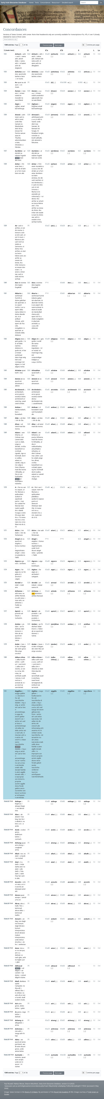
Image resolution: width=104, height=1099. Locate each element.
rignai (39, 467)
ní (40, 61)
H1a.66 (47, 903)
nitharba (35, 451)
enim (19, 649)
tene (20, 593)
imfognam (21, 795)
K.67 (79, 418)
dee (24, 418)
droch (17, 933)
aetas (17, 1051)
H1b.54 (62, 91)
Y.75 (5, 582)
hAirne (40, 203)
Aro (22, 276)
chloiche (34, 669)
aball (53, 981)
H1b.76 (62, 591)
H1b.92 (62, 948)
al (20, 479)
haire (35, 175)
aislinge (54, 801)
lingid (17, 804)
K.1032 (80, 82)
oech (18, 56)
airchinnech (19, 399)
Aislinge (18, 801)
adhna (86, 1040)
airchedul (35, 574)
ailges (86, 339)
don (23, 267)
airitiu (17, 721)
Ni (19, 128)
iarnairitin (35, 737)
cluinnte (18, 1057)
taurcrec (35, 772)
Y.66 (5, 407)
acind (23, 889)
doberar (18, 335)
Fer (16, 492)
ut (42, 180)
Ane (16, 283)
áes (16, 160)
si (15, 305)
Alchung (18, 843)
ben (23, 644)
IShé (33, 671)
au (23, 82)
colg (21, 463)
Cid (40, 719)
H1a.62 (47, 853)
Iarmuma (18, 246)
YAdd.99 (6, 1039)
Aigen (17, 104)
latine (23, 396)
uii (40, 350)
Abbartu (18, 293)
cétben (19, 993)
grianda (20, 555)
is (23, 117)
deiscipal (18, 889)
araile (40, 310)
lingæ (23, 806)
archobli (34, 323)
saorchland (19, 100)
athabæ (54, 370)
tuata (21, 79)
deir (34, 646)
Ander (17, 644)
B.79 (28, 644)
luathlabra (18, 481)
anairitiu (35, 730)
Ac (16, 1012)
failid (17, 557)
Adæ (16, 418)
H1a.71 (47, 1003)
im (20, 95)
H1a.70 (47, 981)
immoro (18, 233)
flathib (34, 747)
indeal (34, 585)
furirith (17, 298)
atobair (38, 307)
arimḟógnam (36, 774)
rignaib (17, 453)
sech (20, 117)
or (15, 950)
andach (54, 919)
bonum (20, 923)
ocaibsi (38, 472)
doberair (35, 328)
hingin (23, 646)
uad (19, 707)
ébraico (22, 926)
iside (16, 276)
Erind (23, 272)
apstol (70, 611)
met (23, 995)
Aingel (17, 539)
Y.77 (5, 611)
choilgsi (34, 479)
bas (21, 373)
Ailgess (17, 339)
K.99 (79, 1039)
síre (18, 235)
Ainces (17, 895)
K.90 (79, 903)
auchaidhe (72, 1055)
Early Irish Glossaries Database (13, 2)
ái (19, 572)
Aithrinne (18, 1029)
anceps (17, 897)
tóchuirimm (36, 620)
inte (16, 811)
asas (16, 135)
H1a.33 (47, 104)
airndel (70, 583)
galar (22, 1008)
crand (17, 607)
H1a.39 (47, 370)
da (24, 533)
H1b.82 (62, 801)
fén (36, 487)
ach (52, 1003)
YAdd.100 (7, 1055)
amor (53, 948)
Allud (17, 854)
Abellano (23, 981)
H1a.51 (47, 582)
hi (32, 442)
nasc (24, 91)
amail (23, 106)
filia (16, 651)
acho (20, 1003)
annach (70, 919)
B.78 (28, 611)
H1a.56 (47, 657)
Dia (22, 420)
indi (16, 360)
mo (16, 465)
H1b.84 (62, 830)
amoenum (18, 383)
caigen (17, 579)
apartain (21, 303)
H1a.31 (47, 82)
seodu (39, 733)
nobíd (34, 95)
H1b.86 (62, 853)
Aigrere (18, 561)
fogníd (39, 155)
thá (33, 508)
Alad (16, 862)
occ (41, 465)
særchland (37, 100)
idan (16, 626)
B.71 (28, 487)
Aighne (34, 570)
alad (16, 856)
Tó (20, 517)
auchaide (54, 1055)
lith (23, 671)
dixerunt (35, 503)
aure (16, 85)
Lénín (37, 456)
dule (18, 142)
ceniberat (35, 770)
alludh (86, 854)
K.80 (79, 657)
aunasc (70, 91)
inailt (17, 906)
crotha (23, 446)
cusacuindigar (37, 357)
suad (41, 676)
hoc (33, 460)
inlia (36, 671)
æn (39, 432)
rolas (17, 673)
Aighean (35, 104)
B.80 (28, 624)
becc (16, 824)
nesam (17, 260)
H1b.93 (62, 966)
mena (23, 517)
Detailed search (67, 2)
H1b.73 (62, 561)
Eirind (17, 263)
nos (21, 854)
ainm (33, 63)
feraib (21, 786)
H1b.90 (62, 903)
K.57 (79, 151)
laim (24, 169)
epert (20, 305)
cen (18, 808)
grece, (17, 832)
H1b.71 (62, 530)
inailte (17, 915)
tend (16, 117)
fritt (39, 164)
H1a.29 (47, 54)
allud (53, 854)
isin (16, 303)
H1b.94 (62, 981)
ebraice (22, 933)
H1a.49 (47, 561)
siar (33, 217)
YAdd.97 (6, 1020)
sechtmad (18, 296)
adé (42, 530)
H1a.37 (47, 225)
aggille (22, 772)
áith (41, 54)
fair (19, 876)
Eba (16, 988)
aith (24, 54)
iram (34, 215)
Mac (20, 122)
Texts (37, 2)
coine (24, 513)
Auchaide (18, 1055)
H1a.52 (47, 591)
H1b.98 (62, 1029)
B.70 (28, 432)
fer (22, 570)
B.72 (28, 530)
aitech (21, 59)
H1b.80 (62, 657)
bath (16, 373)
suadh (24, 676)
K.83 (79, 814)
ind (20, 276)
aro (25, 256)
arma (17, 850)
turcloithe (18, 791)
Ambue (17, 407)
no (22, 124)
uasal (24, 401)
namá (34, 307)
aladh (86, 862)
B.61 (28, 282)
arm (16, 845)
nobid (17, 95)
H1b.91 (62, 919)
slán (18, 878)
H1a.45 (47, 432)
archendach (19, 392)
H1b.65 (62, 389)
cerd (19, 160)
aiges (17, 572)
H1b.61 (62, 293)
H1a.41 (47, 389)
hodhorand (36, 696)
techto (17, 307)
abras (17, 910)
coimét (17, 973)
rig (33, 469)
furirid (41, 296)
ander (70, 644)
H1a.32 (47, 91)
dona (17, 786)
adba (18, 659)
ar (24, 151)
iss (16, 960)
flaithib (23, 770)
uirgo (20, 651)
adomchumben (20, 140)
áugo (41, 691)
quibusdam (19, 494)
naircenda (35, 719)
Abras (17, 903)
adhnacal (71, 966)
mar (22, 501)
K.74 (79, 569)
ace (17, 887)
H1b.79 (62, 644)
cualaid (19, 503)
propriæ (18, 781)
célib (33, 751)
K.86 (79, 853)
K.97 (79, 843)
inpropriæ (20, 777)
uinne (17, 662)
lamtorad (18, 908)
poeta (34, 437)
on (17, 79)
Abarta (34, 293)
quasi (19, 82)
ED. (33, 593)
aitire (70, 530)
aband (17, 817)
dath (16, 864)
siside (17, 244)
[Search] (89, 2)
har (25, 350)
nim (33, 140)
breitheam (35, 566)
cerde (40, 158)
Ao (16, 82)
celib (21, 767)
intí (33, 355)
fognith (23, 155)
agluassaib (35, 98)
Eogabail (18, 287)
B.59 (28, 151)
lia (20, 671)
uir (16, 664)
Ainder (34, 644)
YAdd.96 (6, 1012)
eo (24, 379)
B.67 (28, 407)
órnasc (38, 93)
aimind (86, 379)
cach (33, 180)
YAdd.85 (6, 843)
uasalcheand (37, 403)
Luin (16, 442)
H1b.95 (62, 1003)
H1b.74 (62, 569)
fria (23, 323)
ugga (18, 714)
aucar (17, 1064)
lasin (21, 158)
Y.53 (5, 82)
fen (19, 487)
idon (16, 633)
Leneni (17, 439)
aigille (34, 749)
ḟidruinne (35, 142)
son (16, 779)
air (69, 226)
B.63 (28, 339)
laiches (17, 76)
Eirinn (36, 210)
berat (17, 793)
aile (23, 173)
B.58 (28, 114)
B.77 (28, 591)
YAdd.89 (6, 895)
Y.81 (5, 691)
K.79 (79, 644)
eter (16, 169)
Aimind (34, 379)
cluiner (17, 1066)
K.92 (79, 948)
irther (34, 213)
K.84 (79, 830)
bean (40, 644)
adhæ (86, 418)
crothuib (18, 451)
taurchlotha (36, 700)
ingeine (37, 285)
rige (22, 453)
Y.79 (5, 644)
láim (34, 171)
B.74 (28, 561)
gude (17, 350)
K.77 (79, 611)
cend (16, 401)
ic (18, 953)
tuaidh (21, 508)
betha (39, 222)
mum (21, 237)
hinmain (34, 128)
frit (23, 164)
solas (33, 553)
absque (17, 806)
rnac (22, 437)
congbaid (18, 847)
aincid (24, 897)
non (20, 921)
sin (16, 316)
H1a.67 (47, 919)
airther (34, 201)
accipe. (21, 1059)
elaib (22, 442)
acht (16, 66)
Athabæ (18, 370)
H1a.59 (47, 814)
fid (21, 131)
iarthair (34, 222)
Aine (33, 283)
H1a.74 (47, 1029)
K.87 (79, 862)
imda (22, 864)
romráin (34, 135)
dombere (39, 173)
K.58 (79, 164)
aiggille (54, 691)
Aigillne (34, 691)
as (38, 208)
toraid (18, 997)
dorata (20, 696)
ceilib (33, 744)
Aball (17, 981)
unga (17, 444)
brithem (23, 563)
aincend (37, 140)
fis (17, 900)
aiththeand (36, 117)
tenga (17, 1033)
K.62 (79, 339)
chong (20, 845)
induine (34, 298)
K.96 (79, 1012)
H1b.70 (62, 487)
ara (34, 305)
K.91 (79, 919)
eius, (16, 74)
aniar (33, 173)
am (20, 950)
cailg (19, 465)
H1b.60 (62, 282)
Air (39, 178)
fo (23, 626)
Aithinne (35, 591)
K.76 (79, 591)
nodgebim (39, 319)
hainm (23, 63)
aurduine (71, 151)
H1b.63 (62, 370)
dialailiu (17, 749)
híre (41, 185)
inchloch (34, 685)
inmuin (17, 131)
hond (37, 680)
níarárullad (38, 312)
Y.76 (5, 591)
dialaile (17, 703)
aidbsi (19, 458)
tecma (17, 429)
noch (20, 242)
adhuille (39, 138)
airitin (23, 705)
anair (17, 166)
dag (16, 921)
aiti (16, 891)
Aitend (17, 115)
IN (16, 515)
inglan (19, 960)
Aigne (17, 570)
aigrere (54, 561)
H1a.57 (47, 691)
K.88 (79, 882)
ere (20, 173)
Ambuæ (35, 407)
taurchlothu (36, 735)
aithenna (18, 603)
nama (24, 56)
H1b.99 (62, 1039)
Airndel (18, 583)
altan (53, 424)
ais (22, 1040)
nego (24, 1012)
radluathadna (36, 446)
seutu (22, 788)
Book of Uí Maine (31, 1092)
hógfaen (35, 106)
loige (37, 353)
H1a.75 (47, 1039)
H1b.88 (62, 882)
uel (42, 649)
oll (19, 995)
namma (17, 346)
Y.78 (5, 624)
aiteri (53, 530)
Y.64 (5, 379)
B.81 (28, 657)
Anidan (17, 624)
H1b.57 (62, 151)
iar (20, 673)
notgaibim (18, 328)
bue (16, 412)
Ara (38, 199)
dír (34, 420)
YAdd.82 (6, 801)
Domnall (18, 456)
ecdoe (23, 830)
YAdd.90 (6, 903)
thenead (40, 596)
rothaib (34, 467)
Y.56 (5, 114)
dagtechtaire (19, 550)
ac (36, 476)
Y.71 (5, 530)
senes (24, 1042)
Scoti (37, 548)
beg (16, 819)
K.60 (79, 282)
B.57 (28, 104)
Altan (17, 424)
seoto (17, 742)
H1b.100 (63, 1055)
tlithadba (36, 442)
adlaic (19, 728)
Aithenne (18, 591)
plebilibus (35, 496)
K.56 (79, 114)
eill (19, 988)
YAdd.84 (6, 830)
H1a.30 (47, 72)
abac (69, 814)
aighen (86, 104)
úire (37, 666)
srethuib (18, 676)
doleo (22, 1006)
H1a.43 (47, 418)
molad (18, 353)
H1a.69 (47, 966)
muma (19, 230)
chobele (18, 333)
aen (23, 432)
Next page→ (59, 45)
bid (16, 108)
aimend (54, 379)
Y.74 (5, 569)
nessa (41, 208)
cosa (19, 360)
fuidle (17, 605)
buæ (41, 410)
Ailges (34, 339)
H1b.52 (62, 72)
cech (19, 226)
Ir (18, 237)
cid (16, 728)
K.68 (79, 424)
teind (17, 426)
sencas (18, 678)
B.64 (28, 370)
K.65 (79, 389)
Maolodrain (19, 126)
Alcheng (18, 1020)
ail (18, 343)
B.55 (28, 72)
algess (17, 364)
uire (22, 666)
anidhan (87, 624)
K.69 (79, 432)
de (19, 283)
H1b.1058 (63, 82)
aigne (70, 570)
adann (17, 460)
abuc (53, 814)
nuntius (22, 546)
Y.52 (5, 72)
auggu (17, 693)
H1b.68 (62, 424)
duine (17, 300)
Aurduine (35, 151)
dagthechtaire (37, 546)
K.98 (79, 1029)
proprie (39, 756)
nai (23, 973)
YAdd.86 (6, 853)
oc (19, 442)
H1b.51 (62, 54)
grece (38, 394)
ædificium (18, 834)
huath (23, 659)
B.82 (28, 691)
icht (24, 882)
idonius (17, 638)
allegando (18, 1023)
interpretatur (20, 930)
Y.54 (5, 91)
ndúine (34, 155)
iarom (17, 716)
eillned (17, 990)
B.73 (28, 539)
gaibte (17, 788)
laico (23, 76)
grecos (21, 394)
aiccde (86, 830)
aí (36, 572)
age (22, 561)
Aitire (17, 530)
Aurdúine (18, 151)
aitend (70, 115)
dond (17, 719)
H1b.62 (62, 339)
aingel (17, 553)
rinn (16, 1031)
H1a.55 (47, 644)
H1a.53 (47, 611)
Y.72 (5, 539)
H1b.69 (62, 432)
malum (17, 935)
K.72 (79, 539)
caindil (17, 463)
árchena (34, 178)
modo (23, 1000)
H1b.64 (62, 379)
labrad (21, 808)
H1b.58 (62, 164)
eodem (17, 1000)
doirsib (17, 153)
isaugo (34, 710)
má (16, 520)
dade (17, 533)
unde (17, 122)
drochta (18, 942)
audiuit (17, 496)
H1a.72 (47, 1012)
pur (23, 950)
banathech (19, 449)
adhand (87, 432)
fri (39, 316)
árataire (34, 513)
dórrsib (34, 153)
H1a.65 (47, 895)
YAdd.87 (6, 862)
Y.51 (5, 54)
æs (36, 158)
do (20, 66)
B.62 (28, 293)
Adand (34, 432)
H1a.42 (47, 407)
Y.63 (5, 370)
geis (16, 341)
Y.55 (5, 104)
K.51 (79, 54)
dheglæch (35, 66)
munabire (39, 166)
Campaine (18, 986)
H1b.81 (62, 691)
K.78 (79, 624)
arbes (40, 716)
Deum (17, 616)
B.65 (28, 379)
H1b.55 (62, 104)
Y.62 (5, 339)
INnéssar (35, 506)
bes (24, 707)
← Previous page (46, 45)
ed (24, 678)
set (16, 707)
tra (16, 763)
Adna (17, 1040)
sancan (22, 133)
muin (23, 171)
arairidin (38, 705)
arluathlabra (36, 449)
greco (24, 649)
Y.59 (5, 225)
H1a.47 (47, 530)
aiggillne (71, 691)
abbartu (87, 293)
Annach (18, 919)
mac (41, 98)
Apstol (17, 611)
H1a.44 (47, 424)
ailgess (17, 367)
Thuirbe (18, 138)
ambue (53, 407)
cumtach (18, 839)
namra (34, 587)
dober (22, 312)
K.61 (79, 293)
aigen (70, 104)
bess (18, 723)
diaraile (22, 314)
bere (20, 166)
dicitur (34, 199)
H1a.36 (47, 164)
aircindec (54, 390)
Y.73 (5, 561)
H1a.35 (47, 151)
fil (38, 131)
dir (17, 420)
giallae (22, 716)
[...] (52, 56)
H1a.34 (47, 114)
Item (17, 467)
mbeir (24, 740)
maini (37, 515)
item (38, 490)
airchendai (20, 765)
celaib (36, 458)
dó (42, 169)
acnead (17, 683)
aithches (71, 72)
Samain (17, 124)
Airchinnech (19, 390)
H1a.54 (47, 624)
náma (39, 56)
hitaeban (35, 133)
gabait (38, 763)
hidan (40, 626)
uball (23, 997)
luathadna (18, 476)
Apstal (34, 611)
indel (16, 585)
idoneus (34, 633)
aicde (53, 830)
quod (17, 381)
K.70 (79, 487)
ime (21, 948)
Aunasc (17, 91)
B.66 (28, 389)
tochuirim (18, 618)
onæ (41, 659)
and (33, 206)
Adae (34, 418)
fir (20, 719)
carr (24, 487)
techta (40, 303)
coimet (23, 975)
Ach (16, 1003)
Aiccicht (18, 882)
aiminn (70, 379)
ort (19, 900)
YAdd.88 (6, 882)
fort (19, 171)
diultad (17, 629)
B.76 (28, 582)
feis (20, 906)
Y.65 (5, 389)
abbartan (71, 293)
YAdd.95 (6, 1003)
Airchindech (36, 390)
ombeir (34, 733)
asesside (35, 194)
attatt (41, 201)
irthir (17, 265)
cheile (34, 319)
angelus (18, 543)
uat (33, 187)
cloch (24, 664)
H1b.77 (62, 611)
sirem (17, 272)
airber (70, 164)
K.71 (79, 530)
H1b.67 (62, 418)
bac (22, 817)
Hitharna (39, 437)
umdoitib (39, 95)
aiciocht (54, 882)
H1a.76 (47, 1055)
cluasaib (18, 98)
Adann (17, 432)
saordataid (19, 687)
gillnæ (34, 693)
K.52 (79, 72)
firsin (33, 714)
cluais (17, 87)
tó (16, 527)
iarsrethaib (35, 676)
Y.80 (5, 657)
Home (31, 2)
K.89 (79, 895)
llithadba (19, 472)
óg (20, 401)
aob (16, 995)
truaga (17, 513)
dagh (24, 921)
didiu (17, 61)
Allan (33, 424)
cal (22, 970)
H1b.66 (62, 407)
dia (39, 420)
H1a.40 (47, 379)
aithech (71, 54)
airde (17, 826)
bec (20, 819)
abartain (37, 300)
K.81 (79, 691)
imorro (34, 629)
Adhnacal (18, 966)
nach (18, 733)
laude (23, 856)
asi (39, 194)
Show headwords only (10, 39)
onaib (17, 767)
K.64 (79, 379)
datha (17, 867)
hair (16, 1036)
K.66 (79, 407)
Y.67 (5, 418)
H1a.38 (47, 339)
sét (19, 698)
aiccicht (71, 882)
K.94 (79, 981)
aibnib (18, 821)
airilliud (17, 319)
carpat (19, 490)
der (18, 646)
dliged (17, 970)
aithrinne (54, 1029)
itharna (17, 435)
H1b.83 (62, 814)
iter (39, 169)
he (16, 944)
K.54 (79, 91)
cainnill (41, 474)
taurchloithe (19, 700)
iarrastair (35, 687)
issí (39, 685)
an (23, 624)
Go (101, 3)
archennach (36, 392)
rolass (34, 673)
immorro (22, 265)
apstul (53, 611)
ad (21, 418)
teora (36, 203)
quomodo (22, 74)
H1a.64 (47, 882)
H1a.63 (47, 862)
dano (22, 339)
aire (16, 587)
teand (34, 122)
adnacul (54, 966)
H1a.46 (47, 487)
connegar (18, 362)
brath (34, 138)
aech (33, 56)
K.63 (79, 370)
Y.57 (5, 151)
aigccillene (88, 691)
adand (34, 474)
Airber (17, 164)
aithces (86, 72)
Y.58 (5, 164)
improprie (35, 754)
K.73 (79, 561)
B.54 (28, 54)
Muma (34, 192)
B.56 (28, 91)
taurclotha (35, 767)
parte (17, 501)
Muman (20, 492)
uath (22, 662)
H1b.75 (62, 582)
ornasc (22, 93)
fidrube (17, 147)
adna (53, 1040)
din (42, 59)
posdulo (35, 613)
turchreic (23, 793)
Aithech (18, 54)
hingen (40, 646)
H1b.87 (62, 862)
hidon (40, 629)
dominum (35, 616)
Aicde (17, 830)
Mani (17, 524)
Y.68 (5, 424)
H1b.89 (62, 895)
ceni (24, 791)
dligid (17, 977)
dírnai (37, 460)
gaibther (23, 300)
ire (39, 192)
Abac (17, 814)
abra (22, 903)
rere (16, 563)
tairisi (17, 640)
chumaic (18, 735)
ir (32, 185)
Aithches (18, 72)
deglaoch (18, 68)
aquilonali (18, 499)
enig (24, 357)
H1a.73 (47, 843)
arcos (17, 394)
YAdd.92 (6, 948)
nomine (23, 283)
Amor (17, 948)
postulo (18, 613)
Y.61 (5, 293)
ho (38, 215)
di (21, 169)
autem (17, 784)
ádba (33, 666)
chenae (17, 321)
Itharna (22, 467)
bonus (17, 546)
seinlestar (22, 944)
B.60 (28, 164)
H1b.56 (62, 114)
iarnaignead (36, 683)
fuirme (17, 133)
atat (24, 251)
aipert (38, 305)
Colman (17, 437)
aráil (39, 341)
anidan (70, 624)
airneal (53, 583)
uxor (23, 72)
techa (22, 367)
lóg (39, 703)
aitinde (53, 591)
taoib (17, 508)
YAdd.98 (6, 1029)
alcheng (71, 843)
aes (24, 1044)
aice (19, 884)
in (37, 219)
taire (16, 522)
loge (20, 357)
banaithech (36, 465)
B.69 (28, 424)
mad (33, 353)
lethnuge (21, 108)
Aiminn (17, 379)
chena (34, 314)
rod (21, 474)
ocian (17, 270)
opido (17, 983)
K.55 (79, 104)
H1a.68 (47, 948)
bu (22, 128)
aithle (17, 596)
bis (23, 819)
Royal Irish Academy (61, 1092)
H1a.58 (47, 801)
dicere (34, 760)
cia (16, 760)
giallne (22, 693)
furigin (34, 131)
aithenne (71, 591)
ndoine (17, 155)
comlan (21, 403)
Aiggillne (18, 691)
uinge (40, 458)
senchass (36, 678)
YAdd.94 (6, 981)
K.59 (79, 225)
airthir (17, 258)
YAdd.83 (6, 814)
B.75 (28, 569)
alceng (53, 843)
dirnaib (17, 446)
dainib (21, 510)
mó (33, 510)
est (33, 182)
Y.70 (5, 487)
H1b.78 (62, 624)
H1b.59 (62, 225)
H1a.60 (47, 830)
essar (19, 515)
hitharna (35, 435)
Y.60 (5, 282)
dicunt (34, 550)
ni (20, 63)
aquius (41, 499)
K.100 (80, 1055)
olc (24, 942)
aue (16, 93)
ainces (53, 895)
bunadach (18, 414)
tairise (34, 636)
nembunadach (20, 410)
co (38, 135)
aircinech (87, 390)
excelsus (18, 396)
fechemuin (19, 535)
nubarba (18, 483)
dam (23, 515)
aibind (17, 386)
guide (20, 341)
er (24, 399)
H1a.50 (47, 569)
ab (25, 82)
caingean (35, 576)
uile (21, 869)
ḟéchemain (35, 535)
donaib (17, 770)
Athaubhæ (36, 370)
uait (21, 235)
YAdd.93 (6, 966)
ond (20, 664)
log (23, 703)
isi (42, 300)
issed (33, 680)
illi (15, 1046)
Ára (37, 206)
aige (40, 561)
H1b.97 (62, 843)
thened (22, 596)
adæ (52, 418)
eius (33, 74)
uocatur (18, 653)
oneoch (34, 726)
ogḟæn (17, 106)
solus (23, 553)
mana (39, 508)
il (20, 862)
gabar (39, 298)
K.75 (79, 582)
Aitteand (35, 115)
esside (41, 213)
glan (20, 957)
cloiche (17, 669)
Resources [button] (55, 2)
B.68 (28, 418)
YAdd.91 (6, 919)
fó (42, 624)
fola (21, 871)
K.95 (79, 1003)
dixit (16, 128)
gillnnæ (34, 712)
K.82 (79, 801)
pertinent (18, 1044)
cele (16, 326)
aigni (53, 570)
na (22, 98)
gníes (17, 574)
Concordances (45, 2)
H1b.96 (62, 1012)
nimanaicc (18, 145)
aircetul (17, 576)
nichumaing (36, 728)
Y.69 (5, 432)
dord (23, 456)
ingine (20, 285)
